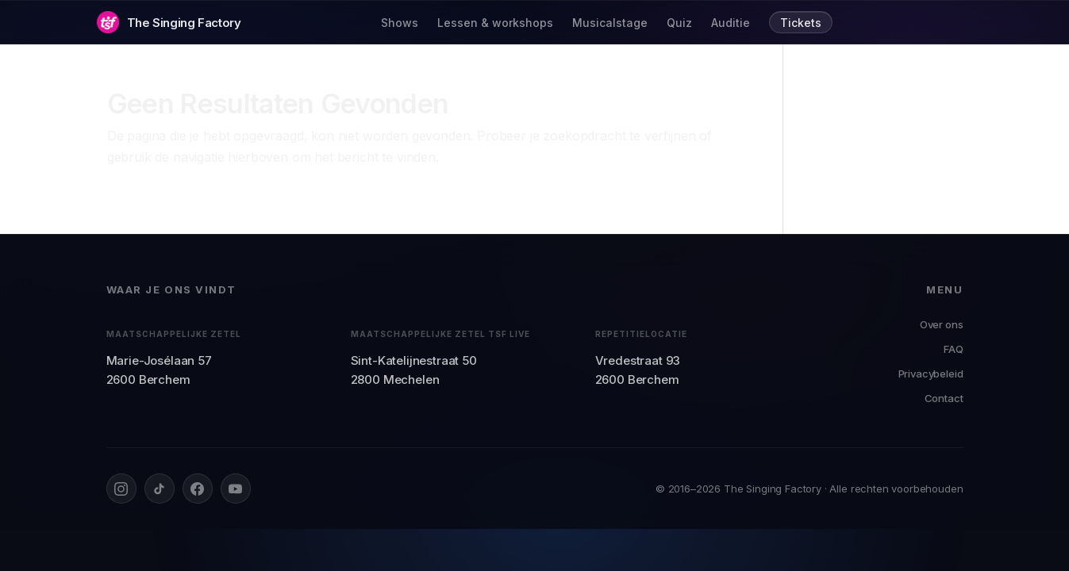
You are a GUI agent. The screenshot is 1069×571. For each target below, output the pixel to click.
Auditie (730, 22)
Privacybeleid (930, 373)
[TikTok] (159, 488)
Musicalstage (610, 22)
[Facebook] (198, 488)
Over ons (941, 324)
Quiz (679, 22)
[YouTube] (236, 488)
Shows (399, 22)
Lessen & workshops (495, 22)
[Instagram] (121, 488)
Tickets (800, 22)
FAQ (953, 349)
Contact (944, 398)
